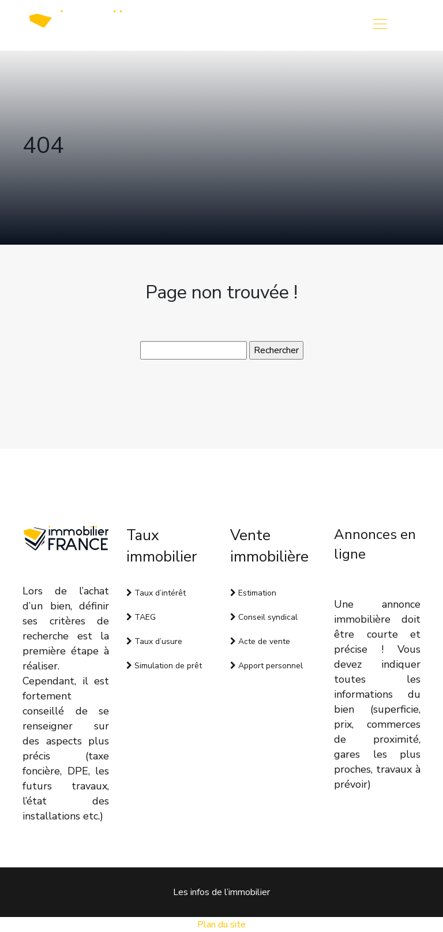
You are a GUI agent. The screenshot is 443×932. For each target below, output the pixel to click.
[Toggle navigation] (379, 25)
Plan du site (221, 924)
